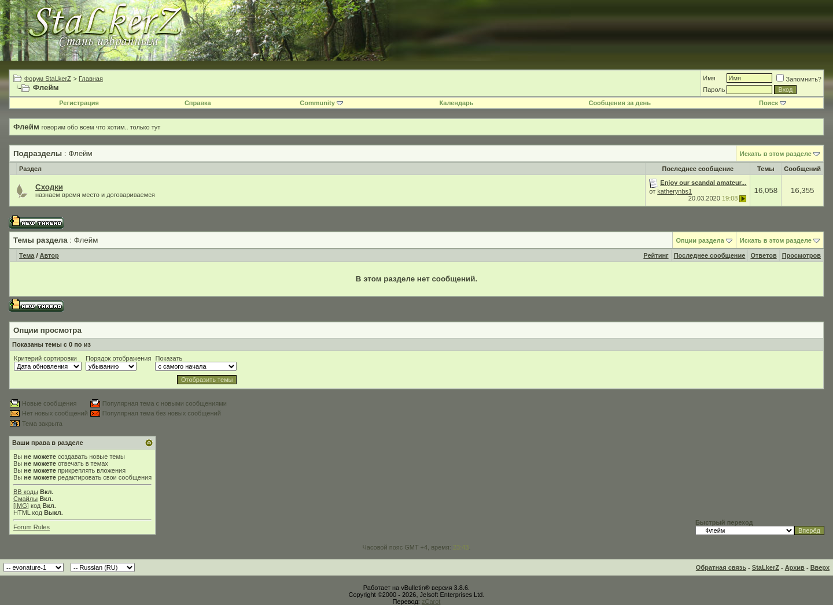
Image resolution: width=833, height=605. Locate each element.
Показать (168, 358)
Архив (795, 567)
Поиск (772, 102)
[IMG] (21, 505)
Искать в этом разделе (776, 153)
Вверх (820, 567)
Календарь (456, 102)
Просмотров (801, 255)
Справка (198, 102)
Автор (49, 255)
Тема (26, 255)
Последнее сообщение (710, 255)
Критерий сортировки (45, 358)
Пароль (714, 89)
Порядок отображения (118, 358)
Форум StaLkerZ (47, 78)
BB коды (25, 491)
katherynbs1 (674, 191)
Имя (709, 78)
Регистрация (79, 102)
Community (321, 102)
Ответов (763, 255)
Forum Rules (31, 527)
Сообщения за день (619, 102)
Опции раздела (700, 240)
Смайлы (25, 498)
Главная (91, 78)
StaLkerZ (765, 567)
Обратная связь (721, 567)
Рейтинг (655, 255)
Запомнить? (798, 79)
